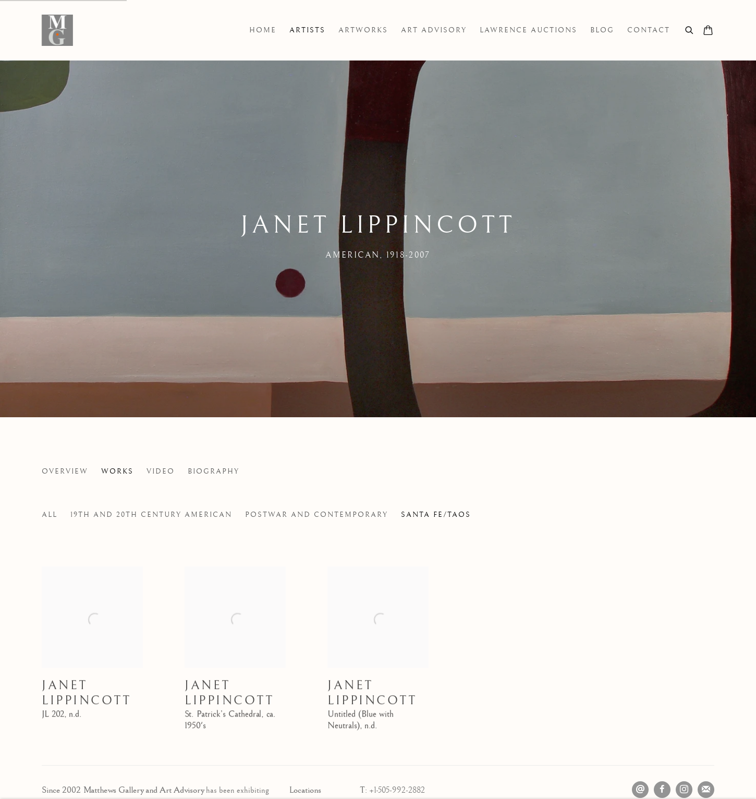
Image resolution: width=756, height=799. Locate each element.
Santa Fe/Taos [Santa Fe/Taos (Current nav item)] (436, 515)
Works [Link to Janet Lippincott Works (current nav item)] (117, 471)
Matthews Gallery (57, 30)
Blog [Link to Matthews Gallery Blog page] (602, 30)
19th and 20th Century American (151, 515)
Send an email (640, 789)
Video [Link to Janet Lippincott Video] (161, 471)
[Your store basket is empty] (708, 31)
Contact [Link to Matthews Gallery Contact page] (648, 30)
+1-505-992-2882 (397, 790)
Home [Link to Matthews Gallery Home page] (262, 30)
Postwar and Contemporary (316, 515)
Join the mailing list (706, 789)
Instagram (684, 789)
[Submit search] (689, 29)
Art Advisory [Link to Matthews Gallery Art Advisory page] (434, 30)
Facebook (662, 789)
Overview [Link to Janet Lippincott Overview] (65, 471)
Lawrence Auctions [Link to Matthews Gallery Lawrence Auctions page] (528, 30)
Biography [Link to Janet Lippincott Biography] (213, 471)
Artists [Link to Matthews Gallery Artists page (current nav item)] (307, 30)
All (49, 515)
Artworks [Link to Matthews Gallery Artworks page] (363, 30)
